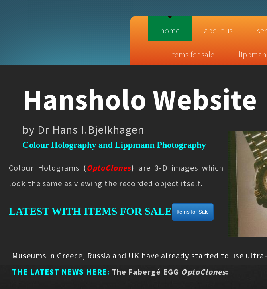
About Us (218, 30)
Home (170, 30)
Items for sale (192, 54)
